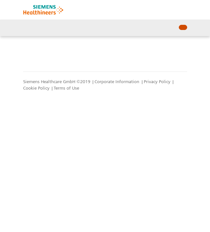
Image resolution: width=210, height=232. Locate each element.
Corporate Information (118, 81)
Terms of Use (66, 88)
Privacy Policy (158, 81)
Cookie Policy (37, 88)
